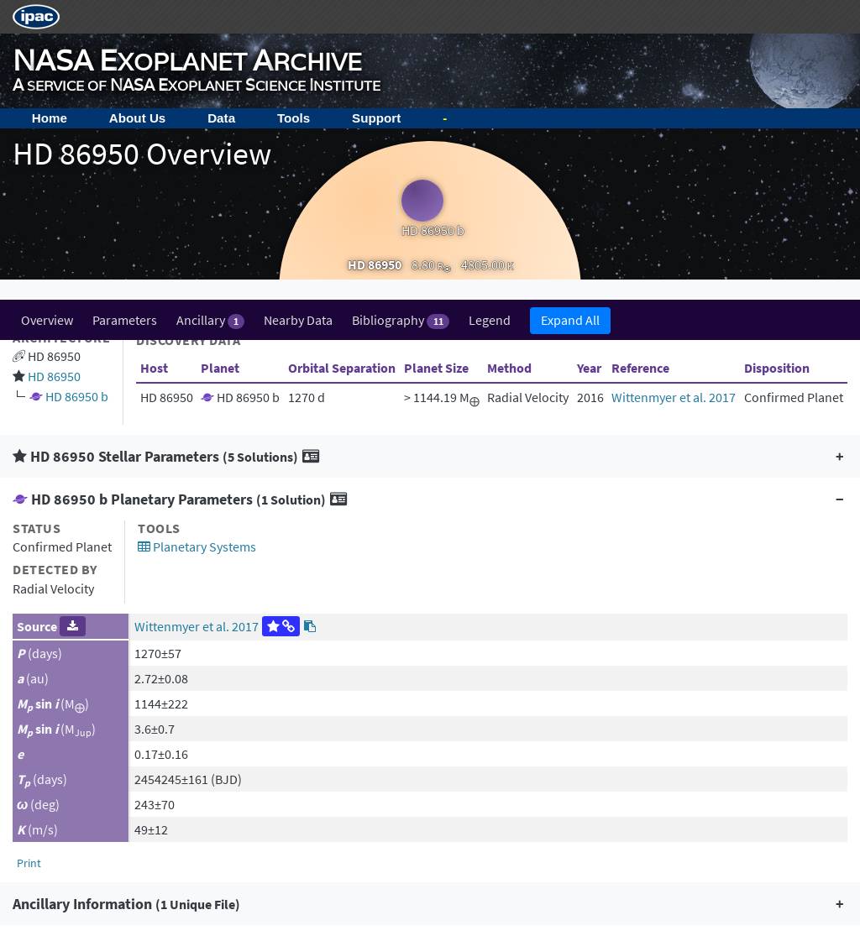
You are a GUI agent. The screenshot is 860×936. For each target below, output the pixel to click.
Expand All (570, 20)
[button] (430, 156)
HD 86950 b (76, 96)
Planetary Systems (197, 246)
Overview (47, 20)
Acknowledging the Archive (108, 780)
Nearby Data (298, 20)
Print (29, 563)
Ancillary (210, 20)
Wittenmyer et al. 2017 (673, 97)
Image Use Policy (79, 821)
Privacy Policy (70, 800)
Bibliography (400, 20)
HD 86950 (54, 76)
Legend (490, 20)
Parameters (124, 20)
